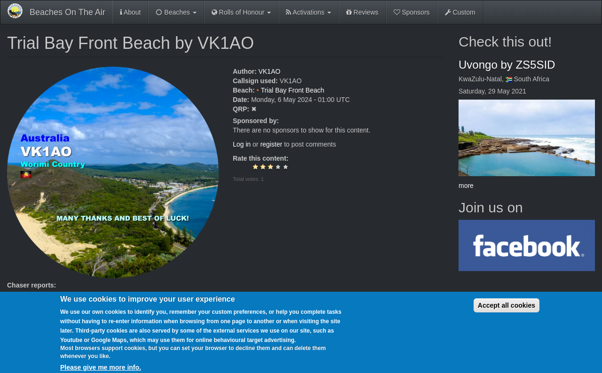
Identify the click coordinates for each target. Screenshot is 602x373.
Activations (308, 12)
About (130, 12)
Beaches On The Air (67, 12)
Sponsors (412, 12)
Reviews (362, 12)
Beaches (176, 12)
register (271, 144)
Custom (460, 12)
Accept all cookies (506, 311)
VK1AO (269, 71)
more (466, 185)
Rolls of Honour (241, 12)
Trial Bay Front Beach (292, 90)
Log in (242, 144)
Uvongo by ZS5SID (507, 64)
